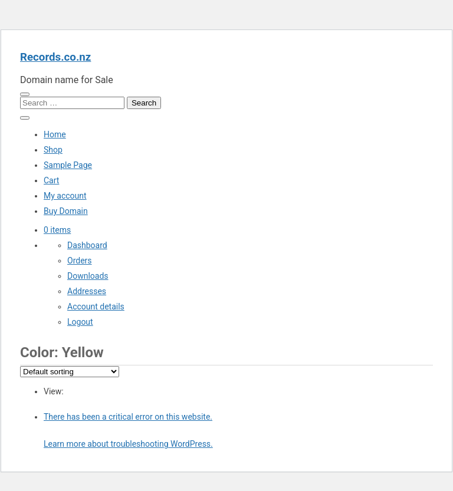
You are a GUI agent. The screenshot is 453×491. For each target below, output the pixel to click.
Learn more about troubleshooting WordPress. (128, 444)
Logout (80, 322)
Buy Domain (66, 211)
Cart (51, 180)
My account (65, 195)
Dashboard (87, 245)
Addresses (86, 291)
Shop (53, 149)
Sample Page (68, 165)
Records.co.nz (55, 57)
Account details (95, 306)
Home (55, 134)
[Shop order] (69, 371)
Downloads (88, 276)
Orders (79, 260)
